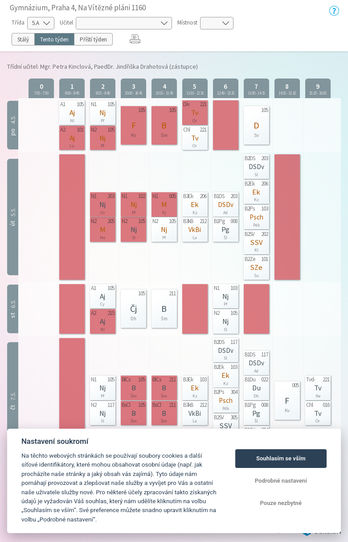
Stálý (23, 39)
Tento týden (54, 39)
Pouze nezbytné (281, 503)
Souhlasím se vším (281, 458)
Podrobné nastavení (281, 480)
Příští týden (93, 39)
